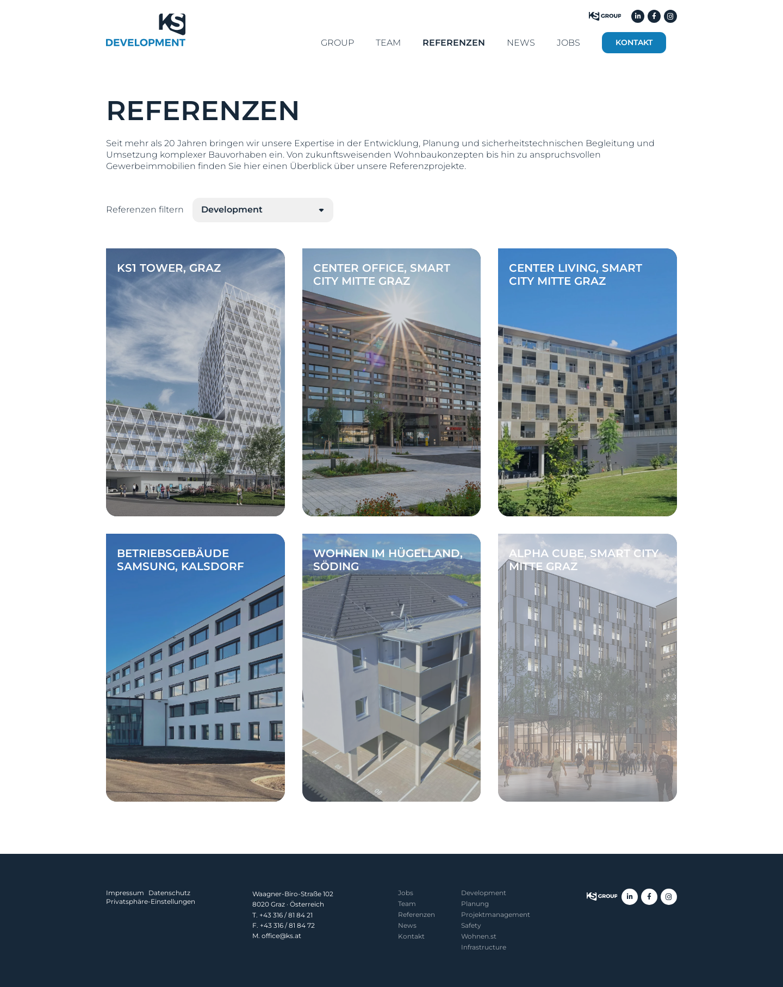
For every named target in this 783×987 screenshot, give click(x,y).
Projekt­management (495, 914)
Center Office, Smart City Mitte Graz (381, 274)
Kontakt (411, 936)
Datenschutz (169, 893)
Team (407, 903)
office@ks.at (281, 936)
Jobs (405, 893)
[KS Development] (145, 30)
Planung (475, 903)
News (407, 925)
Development (483, 893)
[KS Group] (605, 16)
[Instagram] (670, 16)
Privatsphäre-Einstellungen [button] (150, 901)
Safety (471, 925)
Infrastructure (483, 947)
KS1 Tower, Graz (169, 267)
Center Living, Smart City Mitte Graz (575, 274)
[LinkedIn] (637, 16)
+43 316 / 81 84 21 (286, 915)
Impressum (125, 893)
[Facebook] (654, 16)
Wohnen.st (478, 936)
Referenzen (416, 914)
